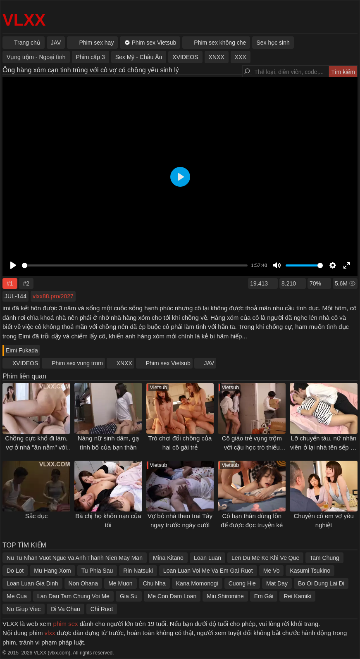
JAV (209, 363)
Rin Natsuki (138, 570)
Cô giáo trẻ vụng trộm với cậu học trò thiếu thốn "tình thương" (252, 447)
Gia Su (129, 596)
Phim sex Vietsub (168, 363)
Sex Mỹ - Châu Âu (138, 57)
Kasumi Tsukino (310, 570)
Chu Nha (154, 583)
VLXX (23, 20)
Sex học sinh (272, 42)
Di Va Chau (65, 609)
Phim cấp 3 (90, 57)
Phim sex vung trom (77, 363)
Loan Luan (207, 557)
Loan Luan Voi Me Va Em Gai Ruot (208, 570)
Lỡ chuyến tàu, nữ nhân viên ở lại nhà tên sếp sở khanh (323, 447)
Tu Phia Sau (97, 570)
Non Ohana (83, 583)
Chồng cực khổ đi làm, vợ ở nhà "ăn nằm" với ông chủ (36, 447)
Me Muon (120, 583)
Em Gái (264, 596)
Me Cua (17, 596)
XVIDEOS (25, 363)
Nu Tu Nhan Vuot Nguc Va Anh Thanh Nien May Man (75, 557)
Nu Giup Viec (24, 609)
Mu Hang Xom (52, 570)
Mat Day (277, 583)
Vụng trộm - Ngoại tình (36, 57)
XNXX (124, 363)
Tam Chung (324, 557)
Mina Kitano (168, 557)
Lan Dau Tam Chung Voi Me (73, 596)
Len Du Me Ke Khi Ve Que (265, 557)
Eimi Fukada (22, 350)
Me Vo (271, 570)
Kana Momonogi (197, 583)
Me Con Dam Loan (172, 596)
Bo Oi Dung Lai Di (321, 583)
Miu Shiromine (225, 596)
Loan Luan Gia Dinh (32, 583)
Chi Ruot (102, 609)
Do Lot (15, 570)
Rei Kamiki (297, 596)
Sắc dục (36, 515)
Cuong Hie (242, 583)
